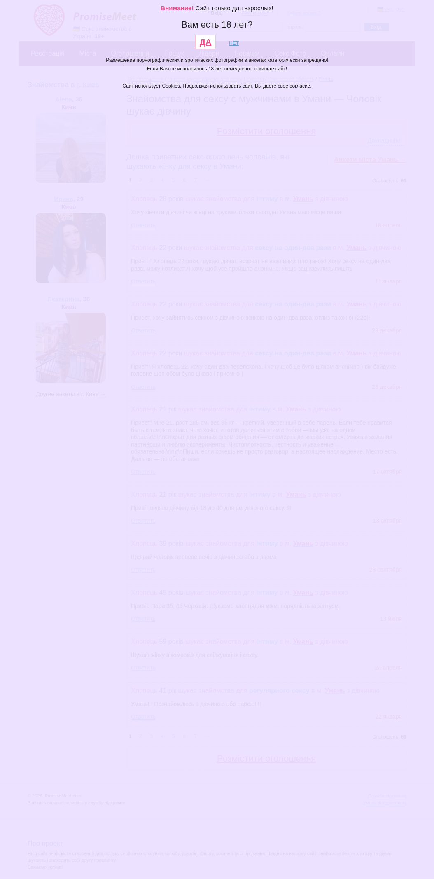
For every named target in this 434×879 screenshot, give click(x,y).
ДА (206, 42)
